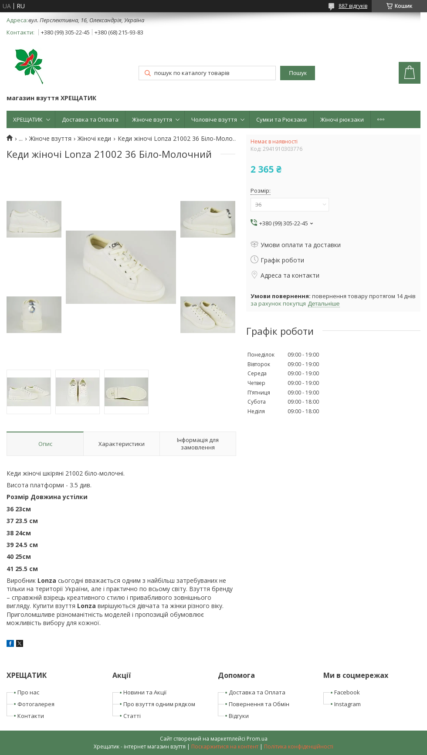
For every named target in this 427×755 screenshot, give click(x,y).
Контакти (30, 716)
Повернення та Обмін (259, 704)
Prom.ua (257, 738)
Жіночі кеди (94, 139)
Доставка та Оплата (90, 119)
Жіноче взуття (152, 119)
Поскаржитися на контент (224, 746)
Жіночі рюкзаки (342, 119)
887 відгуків (353, 6)
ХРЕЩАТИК (28, 119)
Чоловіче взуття (214, 119)
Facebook (347, 692)
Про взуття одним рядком (159, 704)
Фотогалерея (35, 704)
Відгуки (239, 716)
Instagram (347, 704)
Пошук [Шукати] (297, 73)
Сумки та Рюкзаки (281, 119)
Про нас (28, 692)
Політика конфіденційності (298, 746)
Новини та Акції (144, 692)
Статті (132, 716)
